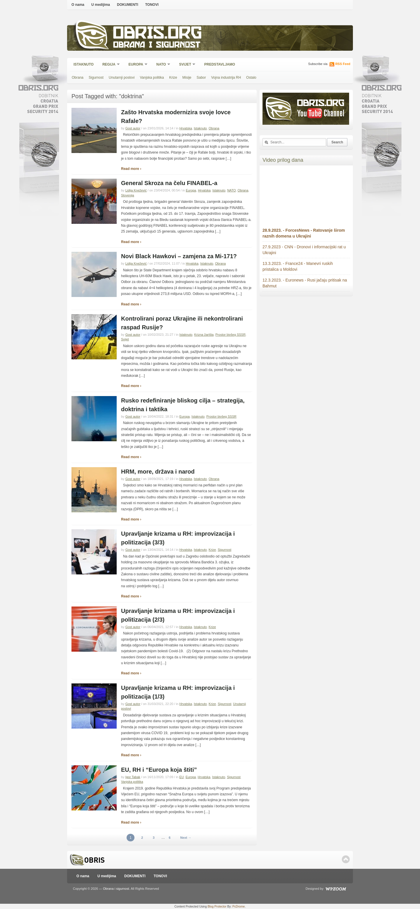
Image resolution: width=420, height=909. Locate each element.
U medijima (100, 5)
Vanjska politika (152, 77)
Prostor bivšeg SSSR (231, 334)
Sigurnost (96, 77)
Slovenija (127, 195)
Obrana (77, 77)
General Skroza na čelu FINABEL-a (169, 183)
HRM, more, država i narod (158, 471)
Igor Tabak (132, 777)
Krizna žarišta (204, 334)
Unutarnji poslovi (122, 77)
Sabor (201, 77)
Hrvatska (185, 128)
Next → (185, 837)
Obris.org (157, 34)
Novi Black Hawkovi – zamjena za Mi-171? (179, 256)
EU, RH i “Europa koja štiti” (159, 769)
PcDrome (238, 906)
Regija (109, 64)
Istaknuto (84, 64)
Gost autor (132, 128)
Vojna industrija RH (226, 77)
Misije (186, 77)
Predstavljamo (219, 64)
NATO (161, 64)
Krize (173, 77)
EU (181, 777)
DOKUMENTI (127, 5)
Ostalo (251, 77)
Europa (136, 64)
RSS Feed (342, 64)
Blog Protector (217, 906)
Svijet (185, 64)
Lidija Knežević (136, 190)
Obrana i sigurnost (156, 45)
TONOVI (152, 5)
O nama (77, 5)
